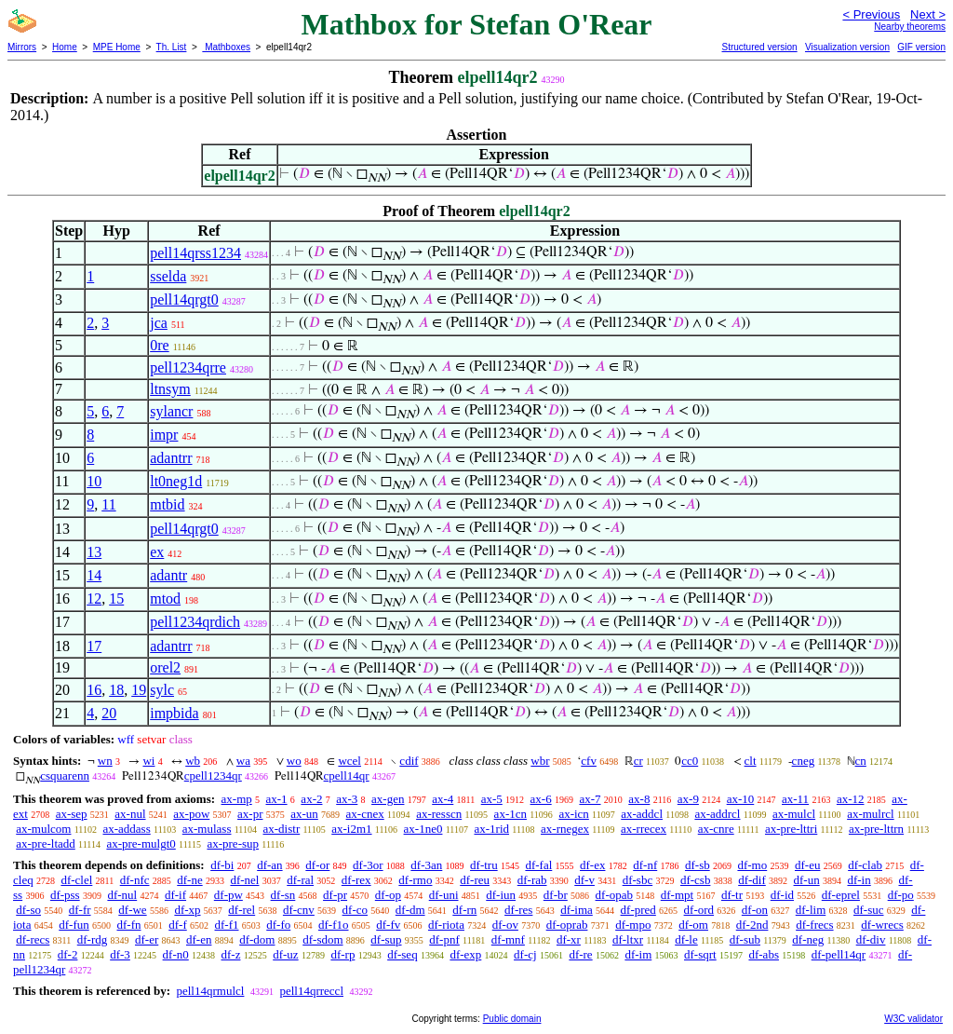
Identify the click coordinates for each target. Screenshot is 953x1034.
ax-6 (541, 799)
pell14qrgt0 (184, 299)
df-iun (501, 895)
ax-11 (795, 799)
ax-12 (851, 799)
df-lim (811, 910)
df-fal (538, 865)
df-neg (808, 939)
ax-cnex (365, 814)
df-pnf (444, 939)
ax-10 (741, 799)
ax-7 (589, 799)
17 (94, 646)
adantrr (171, 458)
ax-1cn (510, 814)
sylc (162, 690)
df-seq (402, 954)
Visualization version (847, 47)
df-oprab (567, 925)
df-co (355, 910)
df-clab (865, 865)
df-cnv (299, 910)
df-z (231, 954)
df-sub (745, 939)
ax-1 (277, 799)
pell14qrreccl (311, 991)
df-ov (505, 925)
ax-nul (129, 814)
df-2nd (752, 925)
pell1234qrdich (195, 622)
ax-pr (249, 814)
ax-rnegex (565, 829)
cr (638, 761)
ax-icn (573, 814)
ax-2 (311, 799)
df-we (132, 910)
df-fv (388, 925)
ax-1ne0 (423, 829)
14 (94, 575)
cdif (408, 761)
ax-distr (282, 829)
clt (751, 761)
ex (157, 552)
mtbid (167, 504)
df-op (388, 895)
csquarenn (64, 775)
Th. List (171, 47)
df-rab (532, 880)
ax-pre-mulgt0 (140, 843)
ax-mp (236, 799)
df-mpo (633, 925)
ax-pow (191, 814)
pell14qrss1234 (195, 253)
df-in (858, 880)
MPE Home (117, 47)
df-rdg (92, 939)
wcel (349, 761)
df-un (807, 880)
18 (116, 690)
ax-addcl (642, 814)
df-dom (257, 939)
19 (138, 690)
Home (64, 47)
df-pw (228, 895)
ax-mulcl (793, 814)
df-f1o (333, 925)
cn (860, 761)
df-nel (244, 880)
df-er (146, 939)
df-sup (385, 939)
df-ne (189, 880)
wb (192, 761)
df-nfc (135, 880)
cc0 (689, 761)
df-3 (120, 954)
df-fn (129, 925)
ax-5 (492, 799)
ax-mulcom (43, 829)
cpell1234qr (213, 775)
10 (94, 481)
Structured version (759, 47)
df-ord (699, 910)
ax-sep (71, 814)
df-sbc (638, 880)
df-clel (76, 880)
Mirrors (21, 47)
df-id (782, 895)
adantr (168, 575)
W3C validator (913, 1019)
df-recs (32, 939)
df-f (177, 925)
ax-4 (442, 799)
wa (243, 761)
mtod (165, 598)
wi (148, 761)
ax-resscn (439, 814)
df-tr (732, 895)
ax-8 (639, 799)
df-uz (285, 954)
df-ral (300, 880)
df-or (317, 865)
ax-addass (126, 829)
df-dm (410, 910)
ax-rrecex (643, 829)
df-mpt (677, 895)
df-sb (697, 865)
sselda (168, 276)
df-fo (278, 925)
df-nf (645, 865)
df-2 (68, 954)
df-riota (446, 925)
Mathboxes (226, 47)
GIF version (921, 47)
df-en (198, 939)
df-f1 (227, 925)
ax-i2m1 (351, 829)
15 (116, 598)
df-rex (356, 880)
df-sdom (322, 939)
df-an (269, 865)
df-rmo (415, 880)
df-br (556, 895)
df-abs (763, 954)
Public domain (512, 1019)
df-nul (122, 895)
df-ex (592, 865)
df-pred (638, 910)
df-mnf (508, 939)
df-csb (695, 880)
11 (108, 504)
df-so (28, 910)
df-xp (187, 910)
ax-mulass (207, 829)
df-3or (368, 865)
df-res (518, 910)
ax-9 (688, 799)
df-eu (807, 865)
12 (94, 598)
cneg (803, 761)
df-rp (342, 954)
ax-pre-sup (233, 843)
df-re (580, 954)
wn (105, 761)
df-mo (752, 865)
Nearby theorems (910, 26)
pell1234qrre (188, 367)
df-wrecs (882, 925)
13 (94, 552)
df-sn (283, 895)
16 (94, 690)
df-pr (335, 895)
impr (164, 434)
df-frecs (814, 925)
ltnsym (170, 389)
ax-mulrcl (870, 814)
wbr (539, 761)
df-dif (752, 880)
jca (159, 323)
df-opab (614, 895)
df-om (693, 925)
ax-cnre (716, 829)
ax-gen (387, 799)
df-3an (426, 865)
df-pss (65, 895)
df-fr (80, 910)
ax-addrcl (717, 814)
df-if (175, 895)
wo (294, 761)
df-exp (465, 954)
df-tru (484, 865)
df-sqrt (700, 954)
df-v (584, 880)
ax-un (304, 814)
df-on (755, 910)
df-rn (464, 910)
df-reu (475, 880)
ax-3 (346, 799)
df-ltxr (627, 939)
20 (108, 713)
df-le (686, 939)
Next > (928, 14)
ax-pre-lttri (791, 829)
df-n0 (176, 954)
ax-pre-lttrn (876, 829)
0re (159, 345)
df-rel (241, 910)
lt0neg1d (176, 481)
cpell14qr (346, 775)
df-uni (444, 895)
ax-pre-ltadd (45, 843)
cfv (589, 761)
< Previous (871, 14)
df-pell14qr (839, 954)
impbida (174, 713)
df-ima (576, 910)
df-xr (569, 939)
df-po (901, 895)
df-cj (525, 954)
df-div (871, 939)
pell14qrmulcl (210, 991)
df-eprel (841, 895)
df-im (637, 954)
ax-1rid (491, 829)
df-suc (868, 910)
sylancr (171, 411)
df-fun (74, 925)
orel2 (165, 667)
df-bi (222, 865)
